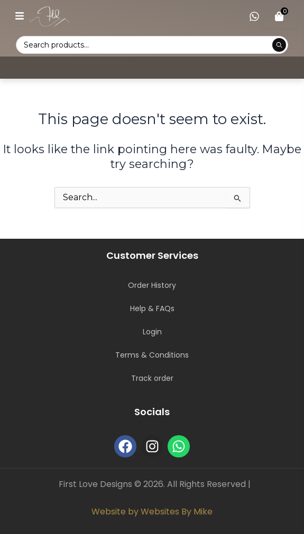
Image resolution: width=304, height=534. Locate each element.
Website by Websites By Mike (152, 511)
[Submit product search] (279, 45)
